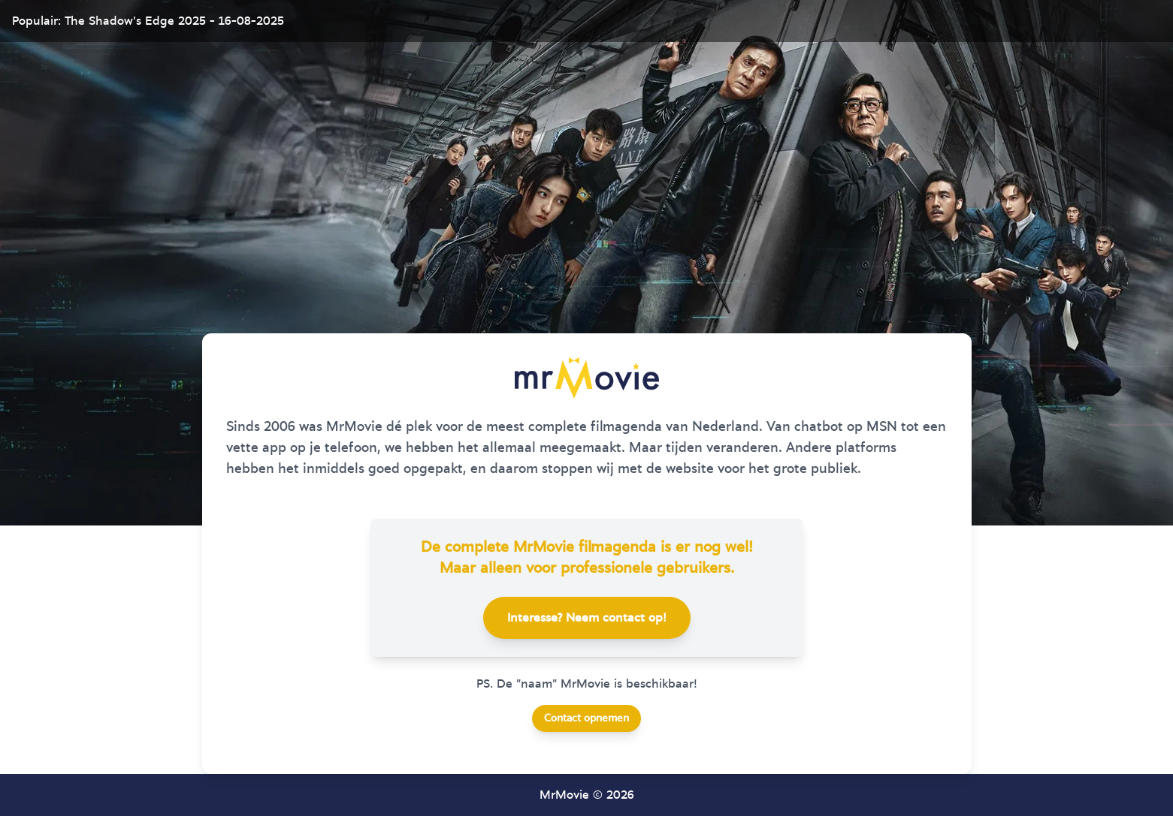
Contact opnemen (586, 718)
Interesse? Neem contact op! (587, 618)
